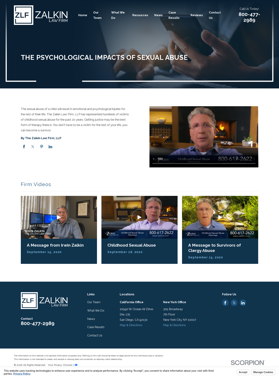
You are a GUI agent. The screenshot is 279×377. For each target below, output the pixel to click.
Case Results (95, 327)
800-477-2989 (249, 17)
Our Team (93, 302)
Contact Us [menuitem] (215, 15)
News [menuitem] (158, 15)
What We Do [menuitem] (118, 15)
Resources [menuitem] (140, 15)
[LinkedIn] (243, 303)
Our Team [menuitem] (97, 15)
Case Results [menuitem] (174, 15)
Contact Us (94, 335)
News (91, 319)
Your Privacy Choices (62, 364)
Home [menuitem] (82, 15)
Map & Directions (131, 325)
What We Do (95, 310)
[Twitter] (234, 303)
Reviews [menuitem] (197, 15)
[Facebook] (225, 303)
